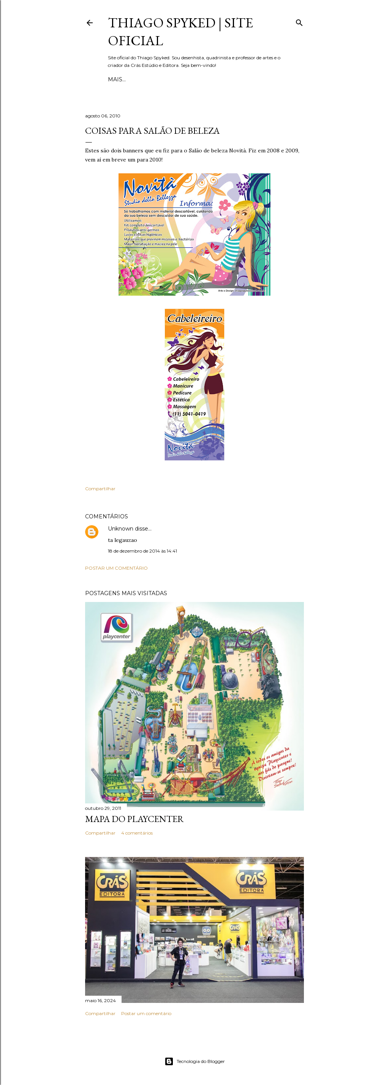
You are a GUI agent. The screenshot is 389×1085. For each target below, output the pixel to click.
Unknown (120, 528)
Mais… (228, 79)
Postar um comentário (116, 568)
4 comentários (137, 833)
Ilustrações (195, 79)
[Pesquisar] (299, 21)
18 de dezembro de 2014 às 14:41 (142, 551)
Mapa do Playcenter (134, 819)
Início (117, 79)
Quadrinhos (151, 79)
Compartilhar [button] (100, 488)
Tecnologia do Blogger (194, 1061)
